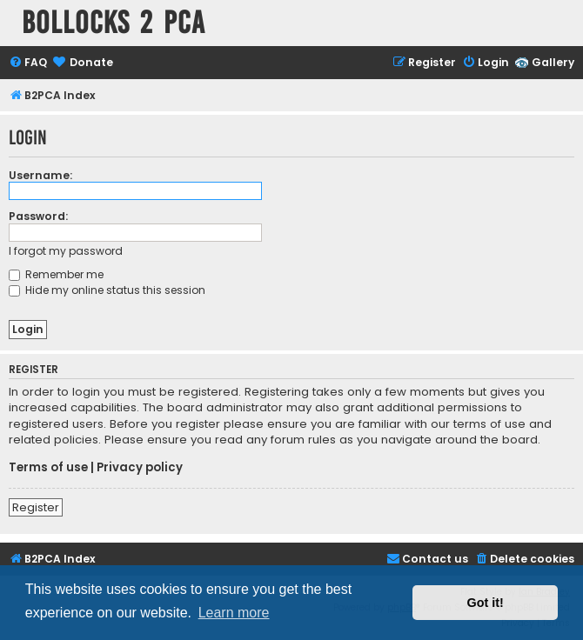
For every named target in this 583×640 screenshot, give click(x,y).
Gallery (553, 62)
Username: (40, 175)
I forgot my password (66, 250)
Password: (38, 216)
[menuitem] (28, 63)
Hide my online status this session (107, 290)
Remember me (56, 274)
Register (35, 507)
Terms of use (48, 468)
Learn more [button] (234, 612)
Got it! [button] (485, 603)
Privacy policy (140, 468)
